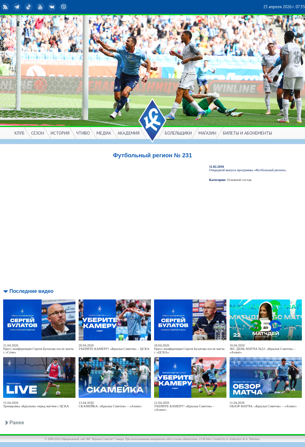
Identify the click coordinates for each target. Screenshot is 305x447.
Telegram (17, 7)
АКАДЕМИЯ (129, 133)
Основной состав (239, 180)
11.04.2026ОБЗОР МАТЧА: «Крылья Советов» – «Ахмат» (263, 404)
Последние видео (31, 291)
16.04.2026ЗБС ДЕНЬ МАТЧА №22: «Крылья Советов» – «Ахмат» (263, 349)
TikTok (29, 7)
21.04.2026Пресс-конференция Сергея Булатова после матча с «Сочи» (38, 349)
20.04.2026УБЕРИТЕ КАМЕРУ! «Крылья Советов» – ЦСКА (114, 347)
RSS (6, 7)
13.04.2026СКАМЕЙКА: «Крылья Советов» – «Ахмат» (110, 404)
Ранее (16, 422)
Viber (64, 7)
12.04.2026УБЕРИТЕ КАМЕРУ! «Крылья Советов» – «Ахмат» (184, 406)
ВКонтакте (52, 7)
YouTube (41, 7)
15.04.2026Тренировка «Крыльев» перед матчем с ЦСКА (36, 404)
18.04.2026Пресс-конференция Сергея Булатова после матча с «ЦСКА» (189, 349)
